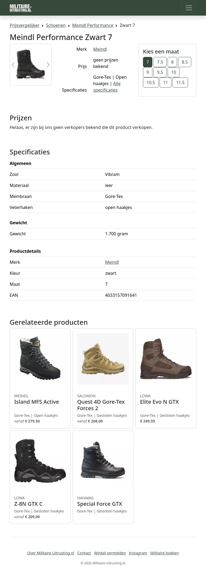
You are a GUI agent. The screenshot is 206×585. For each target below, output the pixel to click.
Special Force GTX (103, 501)
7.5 (160, 62)
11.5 (180, 82)
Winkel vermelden (110, 552)
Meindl (100, 49)
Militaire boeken (164, 552)
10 (173, 72)
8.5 (185, 62)
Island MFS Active (40, 399)
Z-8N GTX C (40, 501)
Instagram (138, 552)
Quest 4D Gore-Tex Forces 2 (103, 402)
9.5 (160, 72)
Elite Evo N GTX (166, 399)
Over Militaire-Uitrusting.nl (50, 552)
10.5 (150, 82)
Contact (84, 552)
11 (165, 82)
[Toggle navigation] (188, 7)
